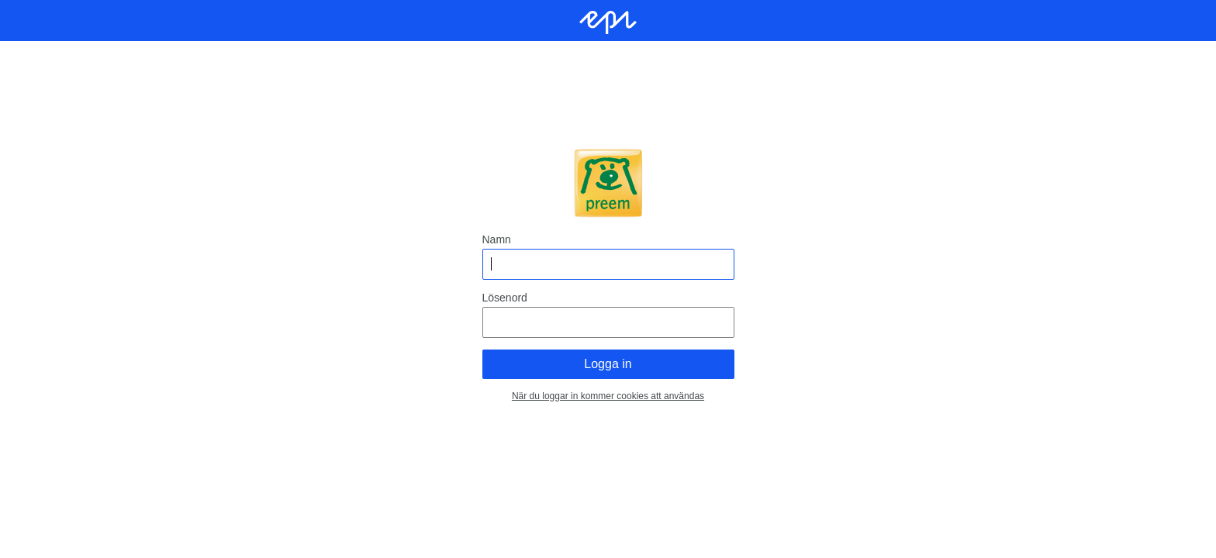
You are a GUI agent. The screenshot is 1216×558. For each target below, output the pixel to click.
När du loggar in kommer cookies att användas (608, 396)
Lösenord (504, 297)
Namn (496, 239)
